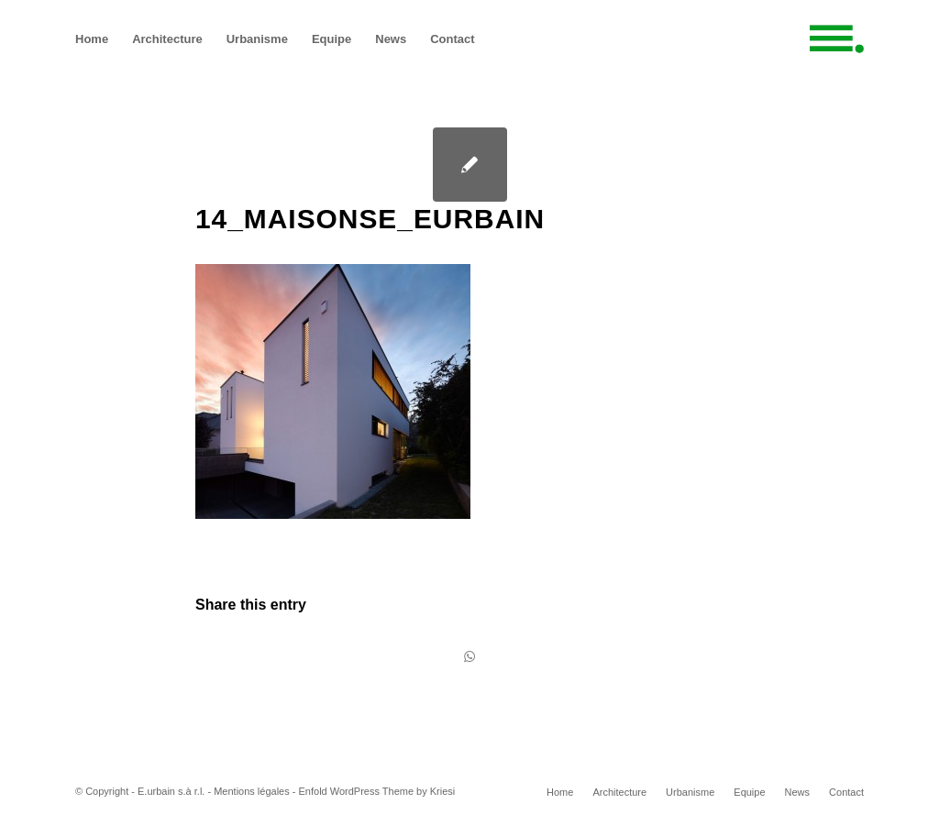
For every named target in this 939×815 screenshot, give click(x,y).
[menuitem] (91, 39)
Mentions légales (252, 791)
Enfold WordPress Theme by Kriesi (377, 791)
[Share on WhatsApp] (469, 657)
